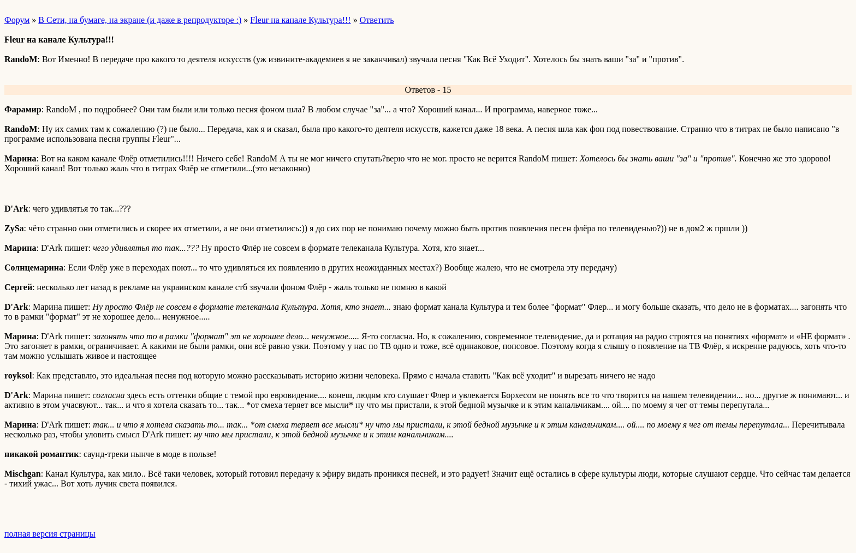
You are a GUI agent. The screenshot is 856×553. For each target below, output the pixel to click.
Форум (16, 20)
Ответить (377, 20)
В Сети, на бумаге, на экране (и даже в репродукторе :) (139, 20)
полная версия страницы (50, 533)
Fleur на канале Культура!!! (300, 20)
